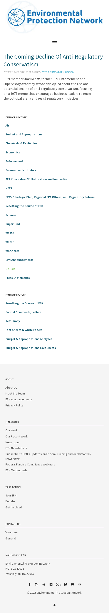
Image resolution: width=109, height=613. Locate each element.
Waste (9, 233)
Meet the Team (15, 393)
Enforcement (14, 161)
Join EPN (11, 495)
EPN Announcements (19, 260)
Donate (10, 501)
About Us (11, 387)
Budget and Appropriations (23, 134)
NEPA (8, 188)
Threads (43, 586)
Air (7, 125)
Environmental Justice (20, 170)
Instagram (36, 586)
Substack (72, 586)
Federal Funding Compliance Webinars (30, 464)
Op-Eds (10, 269)
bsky (65, 586)
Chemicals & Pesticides (21, 143)
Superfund (12, 224)
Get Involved (13, 507)
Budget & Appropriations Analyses (28, 339)
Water (9, 242)
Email (79, 586)
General (10, 538)
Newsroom (12, 442)
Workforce (12, 251)
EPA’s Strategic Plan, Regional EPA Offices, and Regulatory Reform (50, 197)
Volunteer (11, 532)
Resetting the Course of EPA (24, 206)
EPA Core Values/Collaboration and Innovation (36, 179)
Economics (12, 152)
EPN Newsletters (16, 448)
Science (10, 215)
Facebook (29, 586)
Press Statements (17, 278)
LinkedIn (51, 586)
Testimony (12, 321)
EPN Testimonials (16, 470)
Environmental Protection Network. (59, 593)
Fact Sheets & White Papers (23, 330)
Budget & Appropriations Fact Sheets (30, 348)
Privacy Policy (14, 405)
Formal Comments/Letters (23, 312)
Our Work (11, 430)
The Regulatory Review (58, 72)
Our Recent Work (16, 436)
